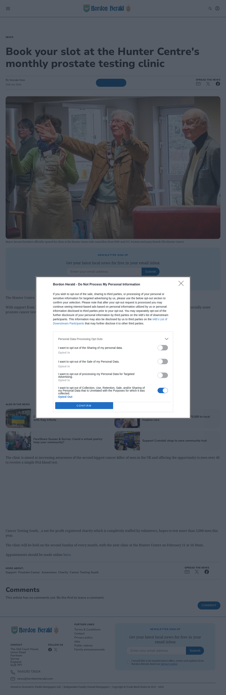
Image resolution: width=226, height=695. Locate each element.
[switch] (163, 347)
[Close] (182, 284)
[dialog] (113, 347)
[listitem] (113, 339)
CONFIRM (84, 405)
